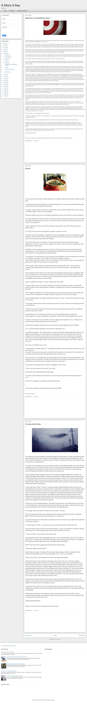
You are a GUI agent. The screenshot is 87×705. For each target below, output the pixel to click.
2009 (5, 90)
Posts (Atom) (58, 639)
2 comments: (36, 140)
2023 (5, 43)
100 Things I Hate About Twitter (7, 652)
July (6, 60)
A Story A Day (10, 5)
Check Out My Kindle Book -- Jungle (14, 675)
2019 (5, 51)
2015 (5, 78)
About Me (12, 10)
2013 (5, 82)
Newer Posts (28, 635)
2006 (5, 95)
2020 (5, 49)
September (7, 56)
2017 (5, 74)
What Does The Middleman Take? (37, 18)
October (7, 54)
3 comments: (36, 610)
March (6, 62)
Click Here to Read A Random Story (8, 645)
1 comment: (36, 396)
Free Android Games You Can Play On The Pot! (17, 656)
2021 (5, 47)
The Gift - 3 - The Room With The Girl (9, 671)
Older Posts (82, 635)
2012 (5, 84)
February (7, 72)
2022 (5, 45)
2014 (5, 80)
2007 (5, 94)
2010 (5, 88)
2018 (5, 53)
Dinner (27, 168)
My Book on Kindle (21, 10)
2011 (5, 86)
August (6, 58)
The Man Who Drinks (33, 424)
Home (5, 10)
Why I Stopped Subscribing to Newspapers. (16, 663)
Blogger (52, 700)
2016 (5, 76)
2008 (5, 92)
